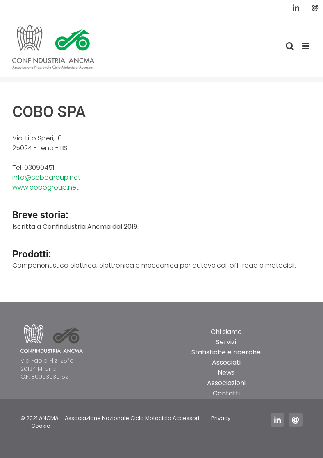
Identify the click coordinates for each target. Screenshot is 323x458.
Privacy (220, 418)
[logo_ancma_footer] (51, 327)
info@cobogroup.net (46, 177)
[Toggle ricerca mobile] (290, 46)
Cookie (40, 426)
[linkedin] (277, 420)
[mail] (296, 420)
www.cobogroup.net (45, 187)
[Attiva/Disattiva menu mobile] (306, 46)
